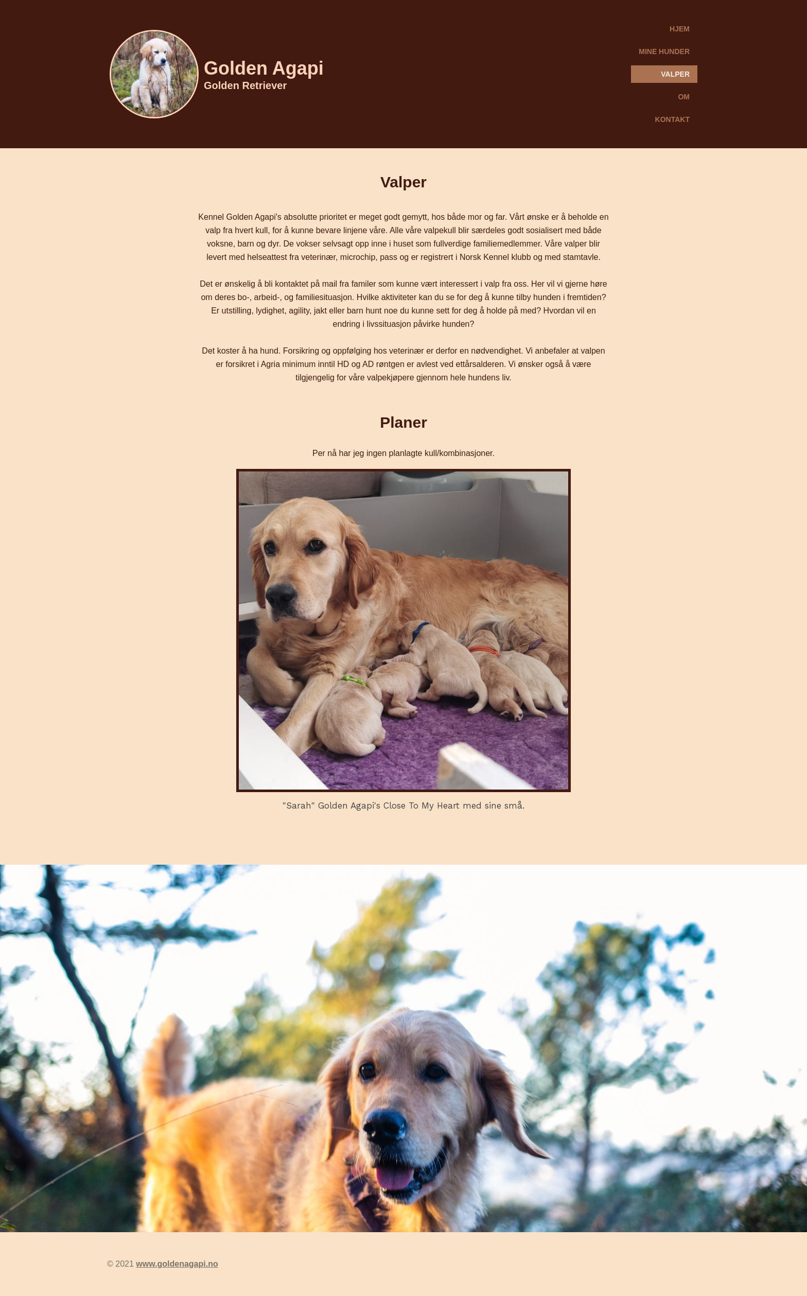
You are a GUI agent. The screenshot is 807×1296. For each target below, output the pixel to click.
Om (684, 97)
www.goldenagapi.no (177, 1263)
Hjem (680, 29)
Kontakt (672, 119)
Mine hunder (664, 51)
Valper (675, 74)
